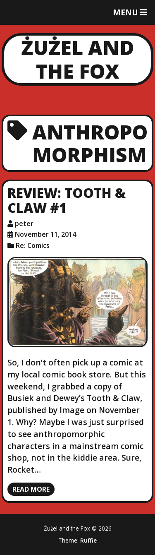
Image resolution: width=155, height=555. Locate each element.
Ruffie (88, 540)
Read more (31, 489)
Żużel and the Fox (77, 59)
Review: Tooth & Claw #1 (66, 200)
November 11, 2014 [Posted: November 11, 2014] (45, 234)
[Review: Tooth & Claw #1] (77, 302)
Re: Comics (33, 245)
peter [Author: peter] (24, 223)
